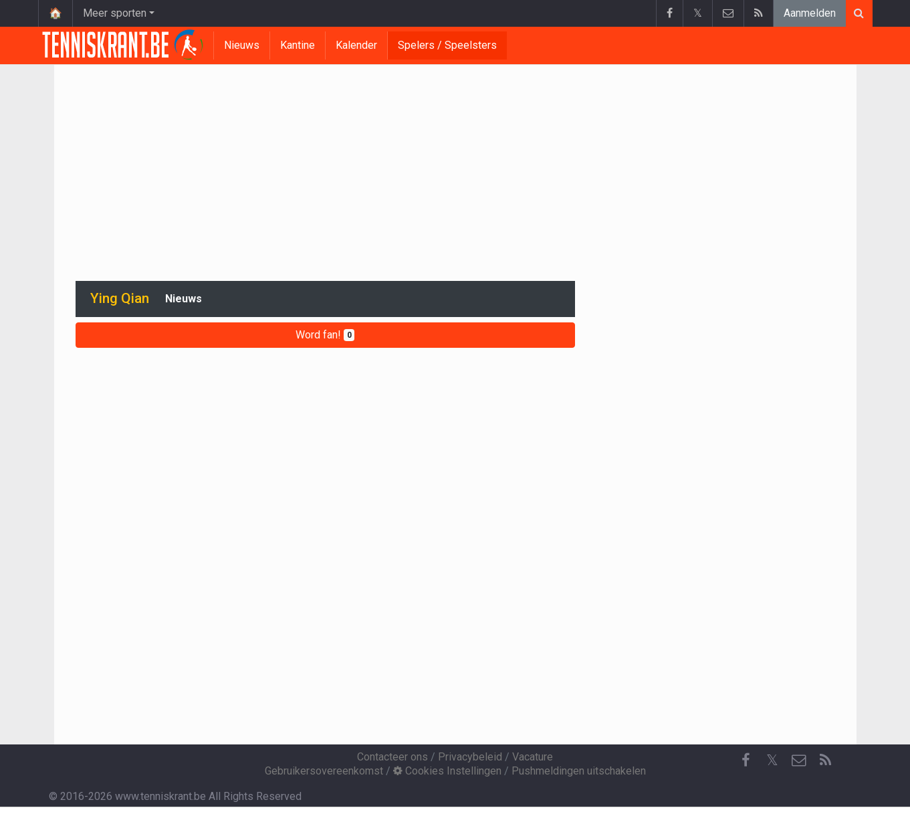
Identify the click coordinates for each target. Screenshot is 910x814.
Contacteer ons (392, 756)
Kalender (356, 45)
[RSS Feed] (825, 760)
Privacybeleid (470, 756)
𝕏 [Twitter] (772, 760)
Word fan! (325, 334)
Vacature (532, 756)
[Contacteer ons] (799, 760)
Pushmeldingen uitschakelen (578, 771)
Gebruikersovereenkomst (324, 771)
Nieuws (241, 45)
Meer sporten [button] (114, 13)
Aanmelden (810, 13)
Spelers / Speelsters (447, 45)
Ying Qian (119, 298)
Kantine (297, 45)
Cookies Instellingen (447, 771)
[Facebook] (745, 760)
